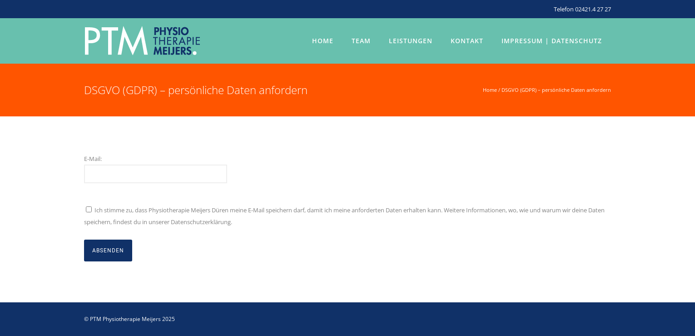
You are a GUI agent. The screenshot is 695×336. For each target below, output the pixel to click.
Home (322, 40)
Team (361, 40)
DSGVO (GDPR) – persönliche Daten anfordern (556, 89)
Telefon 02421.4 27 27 (582, 9)
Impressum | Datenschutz (551, 40)
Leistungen (410, 40)
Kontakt (467, 40)
